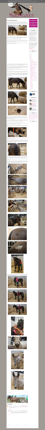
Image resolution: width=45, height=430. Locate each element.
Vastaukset (10, 409)
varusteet (31, 119)
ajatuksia (34, 114)
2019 (30, 56)
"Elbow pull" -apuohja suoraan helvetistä (33, 64)
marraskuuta (31, 60)
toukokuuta (31, 85)
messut (10, 392)
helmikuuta (31, 87)
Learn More (34, 1)
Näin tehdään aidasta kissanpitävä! (34, 108)
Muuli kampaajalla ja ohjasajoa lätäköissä (33, 67)
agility (32, 114)
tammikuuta (31, 88)
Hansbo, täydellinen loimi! (32, 69)
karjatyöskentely (35, 115)
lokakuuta (31, 81)
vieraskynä (33, 119)
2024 (30, 52)
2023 (30, 53)
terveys (29, 119)
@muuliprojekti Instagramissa (31, 47)
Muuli (33, 21)
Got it (36, 1)
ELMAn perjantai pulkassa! (32, 71)
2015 (30, 89)
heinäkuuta (31, 83)
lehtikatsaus (33, 116)
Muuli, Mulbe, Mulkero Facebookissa (32, 49)
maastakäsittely (36, 116)
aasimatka (30, 114)
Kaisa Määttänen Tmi (33, 26)
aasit (31, 114)
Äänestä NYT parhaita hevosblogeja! (33, 80)
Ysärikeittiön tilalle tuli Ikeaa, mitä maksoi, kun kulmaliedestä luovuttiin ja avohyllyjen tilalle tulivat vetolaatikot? (34, 104)
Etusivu (33, 19)
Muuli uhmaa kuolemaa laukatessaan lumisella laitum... (33, 74)
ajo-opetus (37, 114)
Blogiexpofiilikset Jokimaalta (32, 66)
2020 (30, 55)
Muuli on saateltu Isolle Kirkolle (33, 72)
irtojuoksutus (30, 115)
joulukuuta (31, 59)
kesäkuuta (31, 84)
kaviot (37, 115)
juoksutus (32, 115)
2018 (30, 57)
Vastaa (9, 414)
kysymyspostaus (30, 116)
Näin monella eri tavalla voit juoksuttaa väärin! (34, 99)
